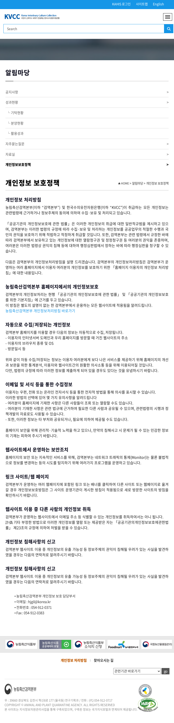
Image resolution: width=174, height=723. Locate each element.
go (165, 671)
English (158, 4)
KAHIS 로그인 (121, 4)
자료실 (87, 154)
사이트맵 (142, 4)
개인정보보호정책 (87, 164)
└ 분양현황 (14, 123)
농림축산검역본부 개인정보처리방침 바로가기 (40, 310)
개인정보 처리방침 (74, 660)
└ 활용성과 (14, 133)
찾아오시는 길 (104, 660)
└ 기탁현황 (14, 112)
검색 (168, 28)
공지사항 (87, 92)
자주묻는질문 (87, 144)
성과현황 (87, 102)
